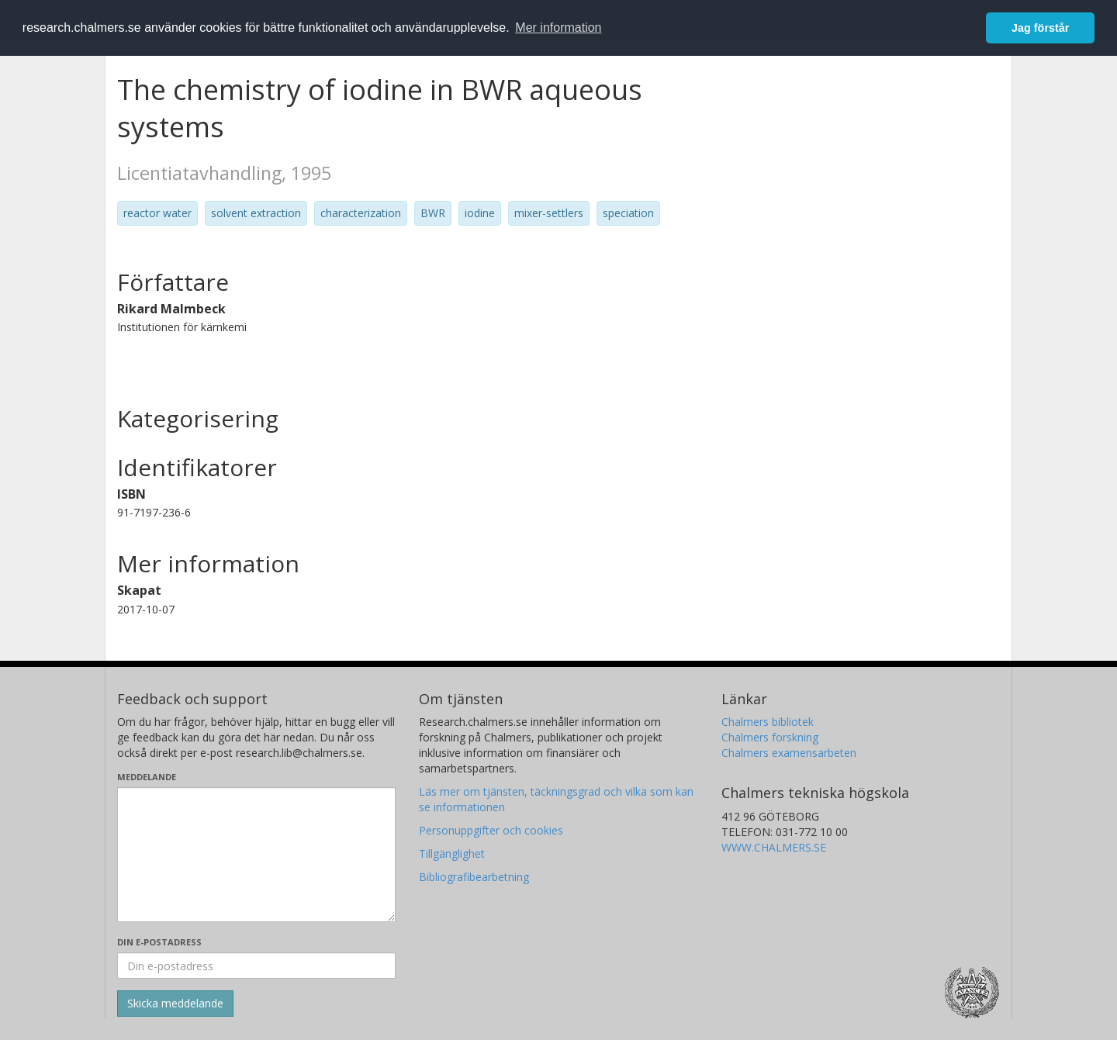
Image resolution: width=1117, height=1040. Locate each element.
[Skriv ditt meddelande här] (256, 854)
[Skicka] (175, 1003)
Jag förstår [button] (1040, 28)
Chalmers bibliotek (767, 721)
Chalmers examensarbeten (788, 752)
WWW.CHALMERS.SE (773, 847)
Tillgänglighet (452, 853)
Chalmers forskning (769, 737)
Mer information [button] (558, 27)
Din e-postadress (159, 942)
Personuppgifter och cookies (491, 830)
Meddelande (146, 777)
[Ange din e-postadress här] (256, 965)
